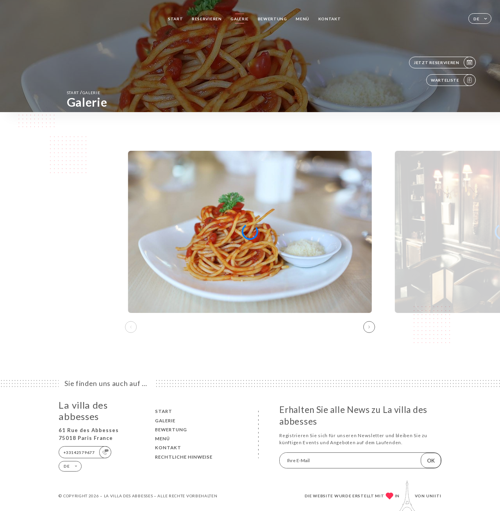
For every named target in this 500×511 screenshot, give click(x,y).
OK (431, 460)
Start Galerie (83, 92)
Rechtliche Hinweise (183, 456)
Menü (302, 18)
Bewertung (272, 18)
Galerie (239, 18)
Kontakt (329, 18)
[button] (369, 327)
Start (175, 18)
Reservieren (207, 18)
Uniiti (433, 495)
